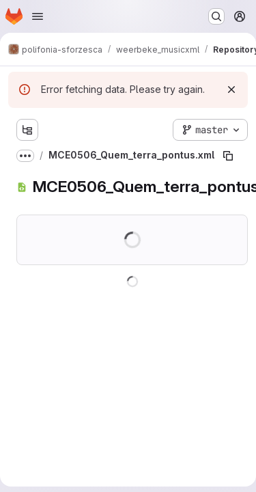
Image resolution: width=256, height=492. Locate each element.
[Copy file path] (228, 156)
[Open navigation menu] (37, 16)
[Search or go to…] (216, 16)
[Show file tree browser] (27, 130)
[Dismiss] (231, 89)
